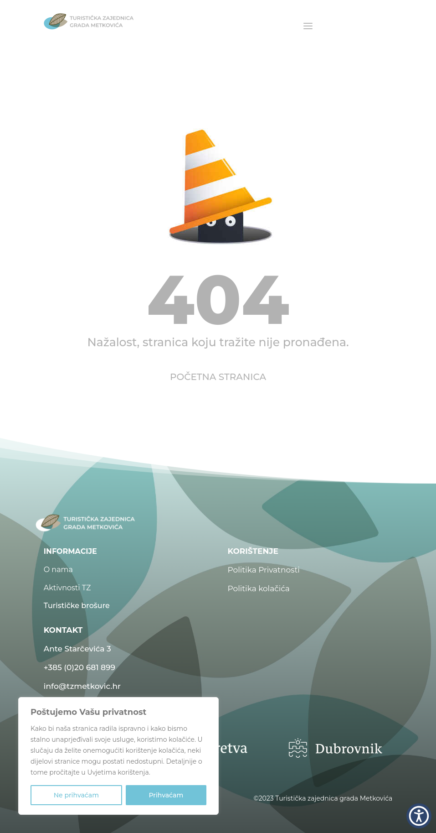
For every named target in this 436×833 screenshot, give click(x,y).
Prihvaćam (166, 795)
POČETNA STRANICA (218, 376)
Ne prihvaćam (76, 795)
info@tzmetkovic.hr (82, 686)
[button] (418, 815)
